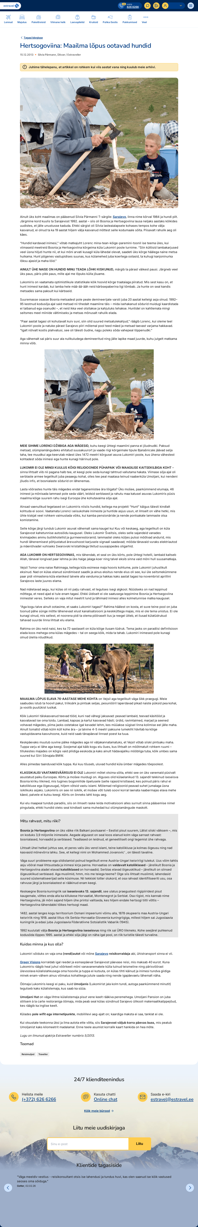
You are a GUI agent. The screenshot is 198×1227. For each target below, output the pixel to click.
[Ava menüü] (190, 5)
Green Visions (30, 962)
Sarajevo (119, 217)
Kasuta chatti (104, 1094)
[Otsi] (147, 5)
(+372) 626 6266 (39, 1099)
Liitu (139, 1144)
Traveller (43, 1054)
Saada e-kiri (160, 1094)
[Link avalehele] (10, 5)
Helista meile (32, 1094)
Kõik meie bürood (99, 1111)
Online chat (105, 1099)
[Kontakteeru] (156, 5)
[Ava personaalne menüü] (173, 5)
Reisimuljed (28, 1054)
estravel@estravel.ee (172, 1099)
